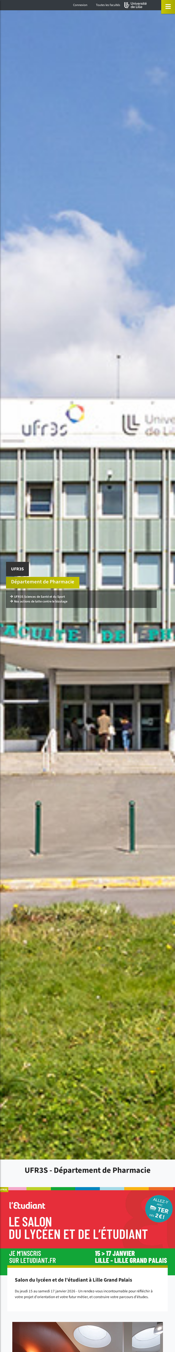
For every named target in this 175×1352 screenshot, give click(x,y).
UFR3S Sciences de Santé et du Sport (37, 596)
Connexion (80, 5)
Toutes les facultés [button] (108, 5)
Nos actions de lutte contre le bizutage (38, 601)
